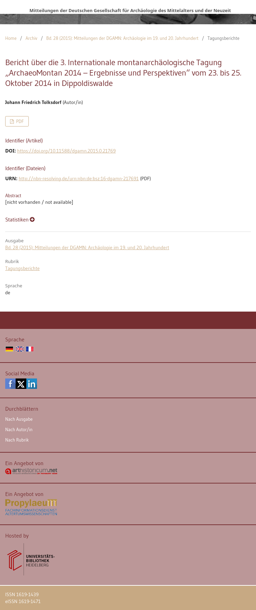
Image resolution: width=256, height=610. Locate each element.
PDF (19, 121)
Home (11, 38)
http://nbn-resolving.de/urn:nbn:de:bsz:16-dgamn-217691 (79, 178)
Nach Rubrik (17, 440)
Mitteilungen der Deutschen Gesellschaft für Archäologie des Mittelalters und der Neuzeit (130, 10)
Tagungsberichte (22, 268)
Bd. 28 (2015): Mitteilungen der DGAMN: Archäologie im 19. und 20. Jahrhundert (122, 38)
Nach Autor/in (19, 429)
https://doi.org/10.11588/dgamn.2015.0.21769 (66, 151)
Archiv (31, 38)
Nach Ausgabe (19, 419)
